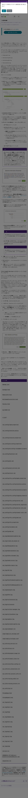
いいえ (9, 10)
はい (4, 10)
